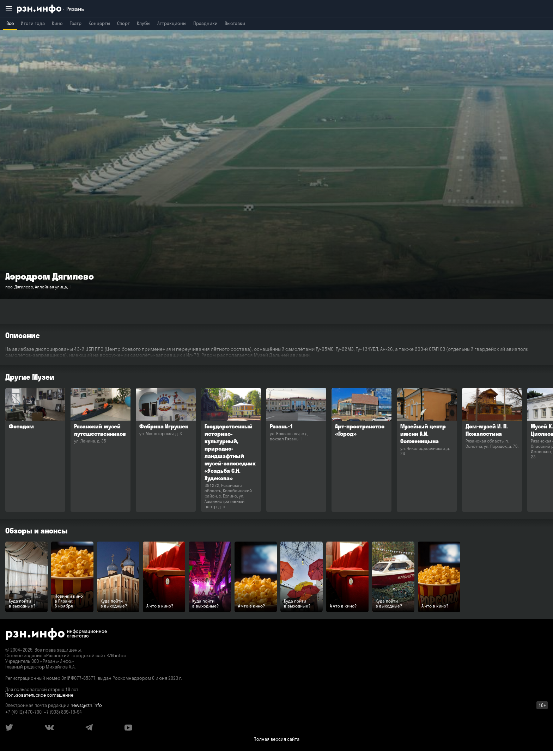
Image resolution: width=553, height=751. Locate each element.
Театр (75, 23)
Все (10, 23)
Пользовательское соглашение (39, 695)
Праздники (205, 23)
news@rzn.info (86, 705)
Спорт (123, 23)
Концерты (99, 23)
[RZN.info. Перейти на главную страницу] (50, 9)
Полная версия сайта (276, 739)
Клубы (143, 23)
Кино (57, 23)
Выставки (235, 23)
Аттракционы (171, 23)
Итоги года (33, 23)
